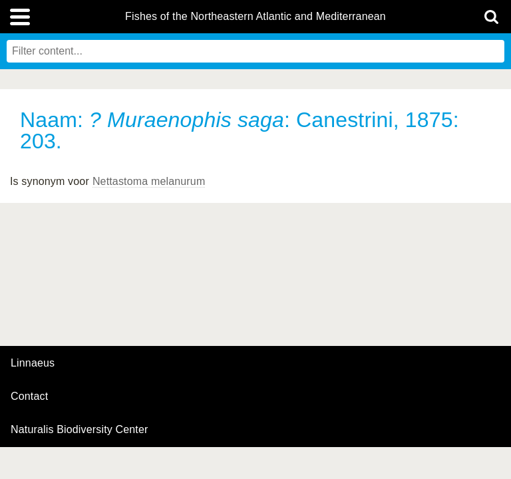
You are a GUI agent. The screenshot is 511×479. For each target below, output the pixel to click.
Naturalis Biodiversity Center (79, 429)
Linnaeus (33, 363)
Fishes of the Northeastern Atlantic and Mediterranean (255, 16)
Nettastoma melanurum (149, 181)
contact (29, 396)
